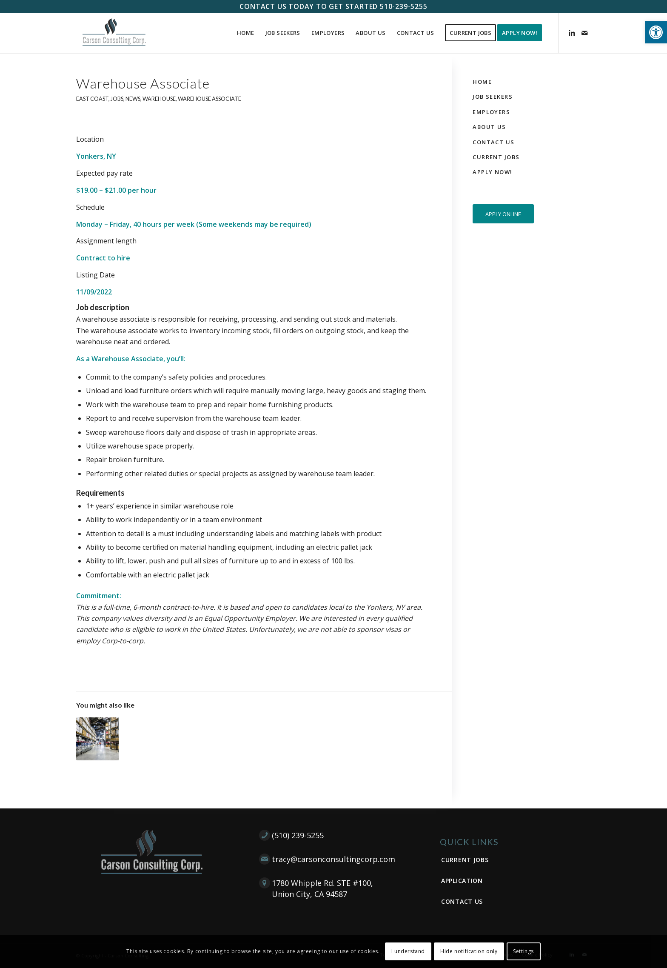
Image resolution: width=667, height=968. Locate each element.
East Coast (92, 98)
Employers (491, 112)
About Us (489, 127)
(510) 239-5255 (298, 835)
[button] (656, 32)
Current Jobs (496, 157)
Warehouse (159, 98)
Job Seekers (493, 96)
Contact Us (493, 142)
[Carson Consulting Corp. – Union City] (114, 33)
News (132, 98)
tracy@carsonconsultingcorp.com (333, 859)
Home (482, 82)
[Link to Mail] (584, 32)
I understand (408, 951)
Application (462, 881)
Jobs (117, 98)
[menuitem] (245, 33)
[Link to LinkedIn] (571, 32)
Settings (523, 951)
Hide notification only (468, 951)
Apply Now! (492, 172)
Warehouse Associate (209, 98)
